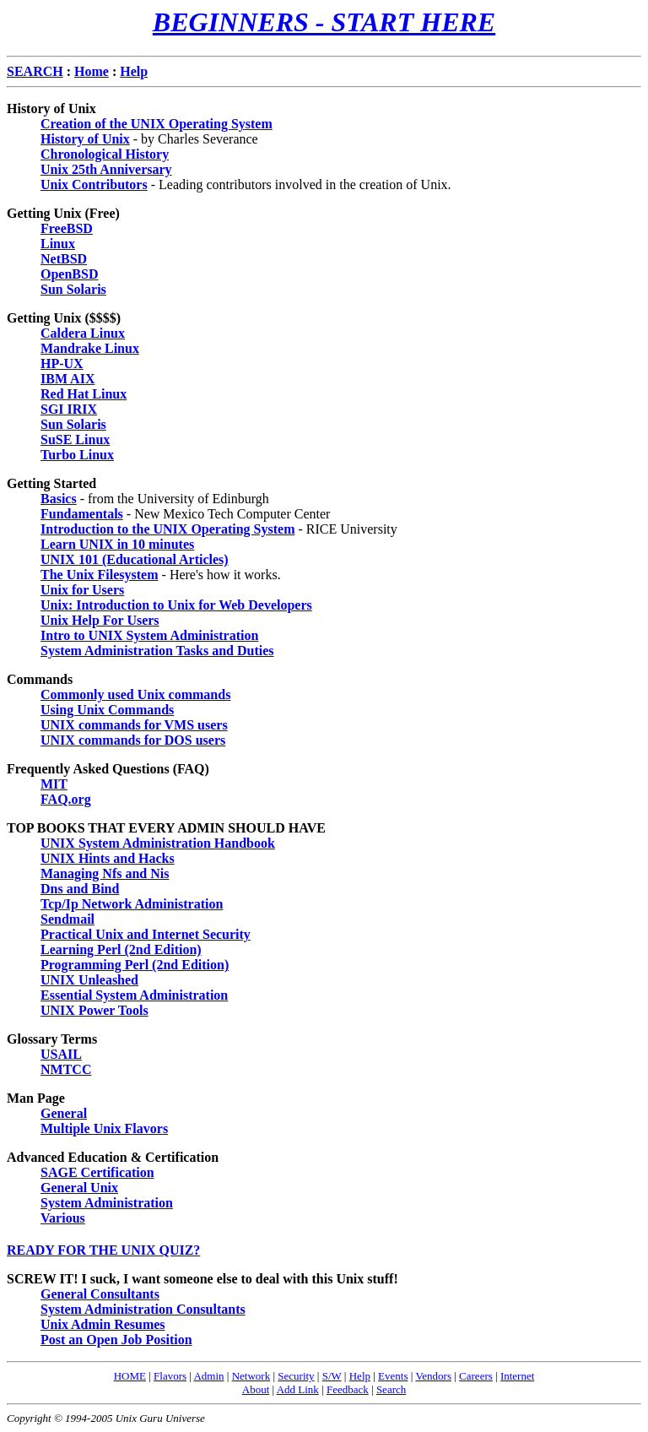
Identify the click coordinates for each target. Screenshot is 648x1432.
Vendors (433, 1376)
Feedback (348, 1389)
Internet (517, 1376)
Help (359, 1376)
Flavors (170, 1376)
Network (251, 1376)
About (256, 1389)
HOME (130, 1376)
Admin (208, 1376)
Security (296, 1376)
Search (391, 1389)
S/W (332, 1376)
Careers (476, 1376)
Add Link (298, 1389)
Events (393, 1376)
